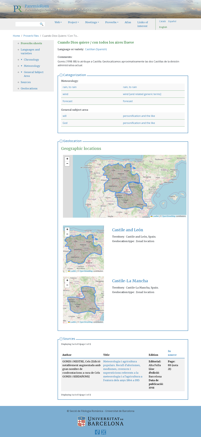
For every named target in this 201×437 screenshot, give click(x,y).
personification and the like (139, 116)
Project (72, 22)
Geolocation (72, 141)
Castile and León (127, 230)
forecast (67, 101)
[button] (67, 159)
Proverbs (111, 22)
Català (162, 21)
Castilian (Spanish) (96, 49)
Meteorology (32, 65)
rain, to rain (69, 87)
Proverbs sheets (31, 43)
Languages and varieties (30, 51)
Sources (69, 338)
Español (172, 21)
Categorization (74, 75)
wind (65, 94)
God (65, 123)
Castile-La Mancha (130, 280)
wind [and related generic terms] (142, 94)
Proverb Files (31, 35)
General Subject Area (33, 74)
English (163, 27)
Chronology (31, 59)
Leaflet (155, 216)
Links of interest (142, 24)
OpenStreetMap (168, 216)
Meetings (91, 22)
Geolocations (29, 88)
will (64, 116)
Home (16, 35)
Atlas (128, 22)
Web (57, 22)
